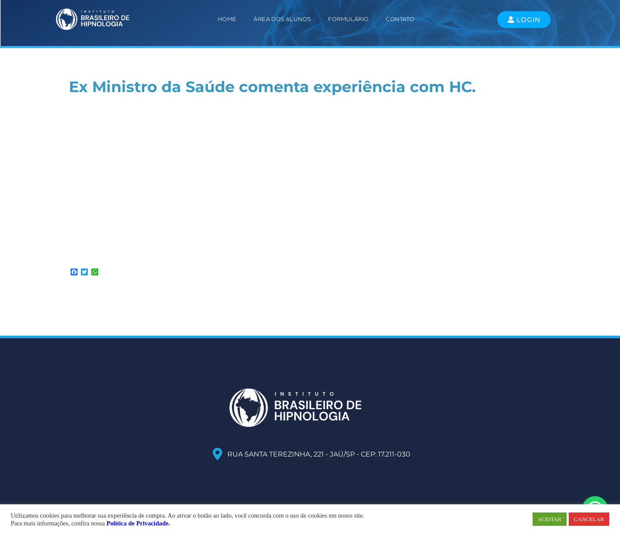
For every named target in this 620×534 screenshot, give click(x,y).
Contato (400, 19)
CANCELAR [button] (589, 519)
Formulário (348, 19)
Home (227, 19)
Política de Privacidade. (138, 523)
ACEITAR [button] (549, 519)
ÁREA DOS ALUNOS (282, 19)
